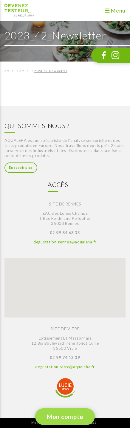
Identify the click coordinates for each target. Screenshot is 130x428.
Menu (115, 10)
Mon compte (65, 416)
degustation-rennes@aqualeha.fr (65, 242)
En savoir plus (21, 167)
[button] (20, 281)
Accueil (10, 71)
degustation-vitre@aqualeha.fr (65, 366)
